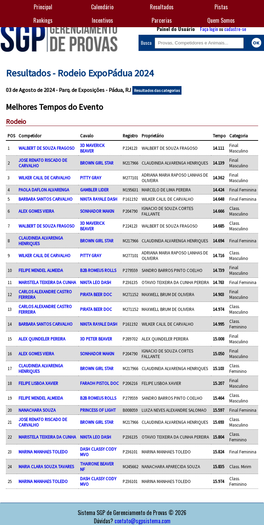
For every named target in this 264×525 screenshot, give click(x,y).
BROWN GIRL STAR (96, 163)
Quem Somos (221, 20)
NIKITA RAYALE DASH (98, 199)
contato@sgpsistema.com (142, 521)
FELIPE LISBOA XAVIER (38, 383)
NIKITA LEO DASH (95, 282)
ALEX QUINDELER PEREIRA (42, 339)
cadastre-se (235, 28)
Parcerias (162, 20)
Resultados (162, 7)
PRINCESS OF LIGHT (98, 410)
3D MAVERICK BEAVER (92, 148)
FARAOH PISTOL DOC (99, 383)
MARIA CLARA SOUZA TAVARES (46, 466)
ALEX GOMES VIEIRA (36, 211)
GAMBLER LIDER (94, 189)
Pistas (221, 7)
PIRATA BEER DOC (96, 294)
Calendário (102, 7)
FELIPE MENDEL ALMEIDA (41, 270)
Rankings (43, 20)
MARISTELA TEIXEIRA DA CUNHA (47, 282)
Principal (43, 7)
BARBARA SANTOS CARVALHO (46, 199)
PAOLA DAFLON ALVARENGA (44, 189)
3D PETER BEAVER (96, 339)
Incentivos (102, 20)
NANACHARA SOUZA (37, 410)
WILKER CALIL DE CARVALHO (44, 177)
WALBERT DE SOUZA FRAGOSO (47, 148)
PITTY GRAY (90, 177)
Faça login (209, 28)
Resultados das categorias (157, 90)
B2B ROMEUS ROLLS (98, 270)
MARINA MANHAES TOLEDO (43, 451)
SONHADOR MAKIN (97, 211)
